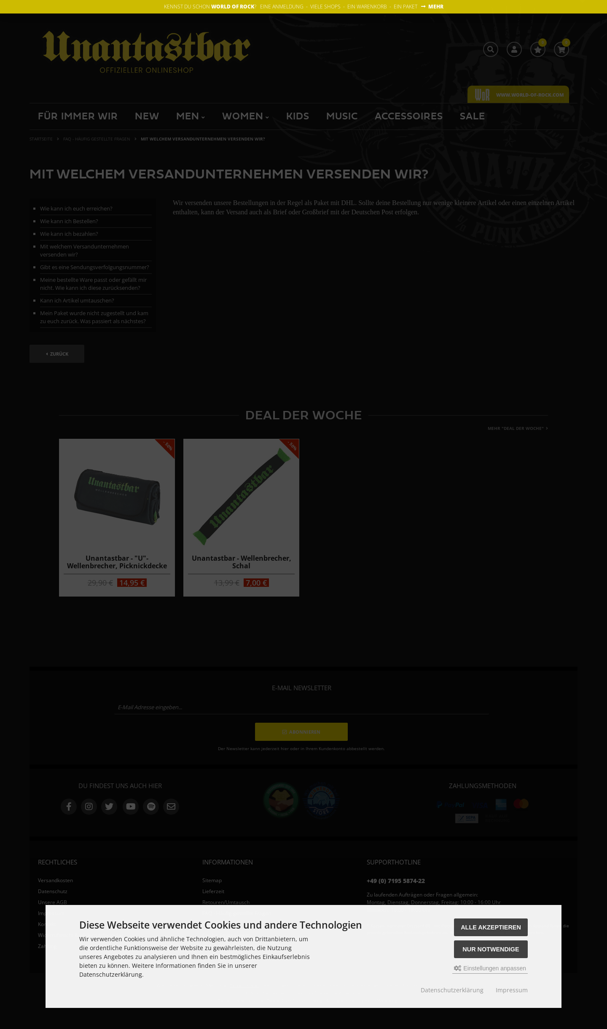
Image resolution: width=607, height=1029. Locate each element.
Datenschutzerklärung (452, 990)
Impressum (512, 990)
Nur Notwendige (490, 949)
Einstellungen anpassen (490, 968)
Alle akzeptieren (491, 927)
